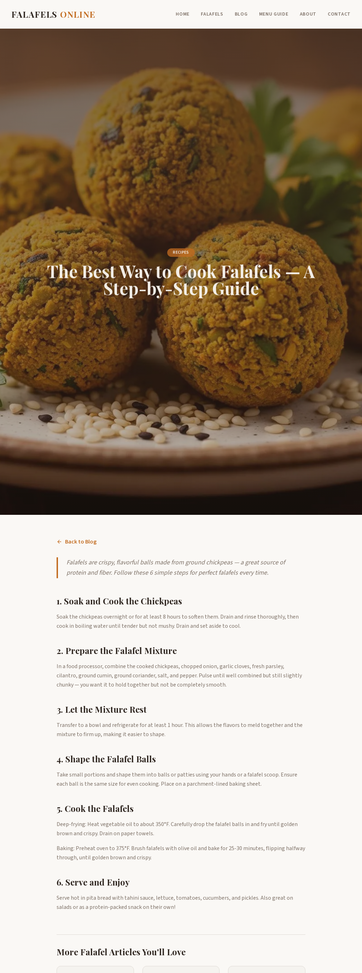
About (308, 14)
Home (182, 14)
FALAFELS (53, 14)
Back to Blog (77, 542)
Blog (241, 14)
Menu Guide (273, 14)
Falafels (212, 14)
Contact (339, 14)
